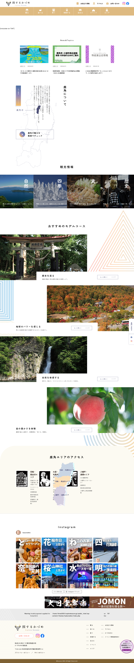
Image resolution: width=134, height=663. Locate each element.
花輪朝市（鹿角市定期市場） (34, 501)
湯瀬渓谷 (83, 485)
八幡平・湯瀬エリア (84, 473)
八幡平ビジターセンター (86, 481)
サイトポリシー (39, 652)
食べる (40, 12)
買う (53, 12)
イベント (93, 12)
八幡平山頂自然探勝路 (86, 492)
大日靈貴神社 (84, 478)
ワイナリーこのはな (34, 488)
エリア (107, 12)
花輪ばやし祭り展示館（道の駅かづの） (34, 482)
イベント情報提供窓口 (112, 637)
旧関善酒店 (33, 492)
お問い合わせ (114, 3)
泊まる (80, 12)
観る (27, 12)
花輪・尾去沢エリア (33, 474)
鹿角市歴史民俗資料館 (34, 496)
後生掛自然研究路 (85, 488)
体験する (67, 12)
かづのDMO (108, 633)
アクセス (100, 3)
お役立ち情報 (85, 3)
